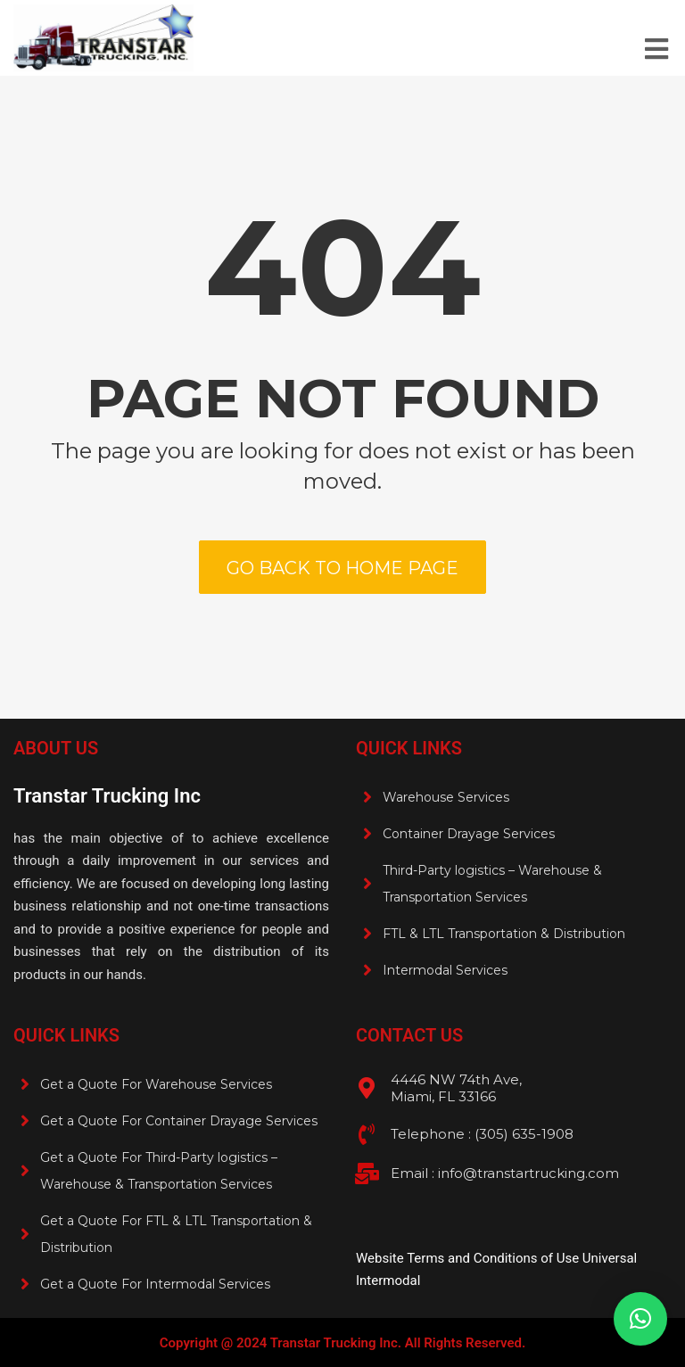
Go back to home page (342, 568)
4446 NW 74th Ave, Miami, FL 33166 (456, 1088)
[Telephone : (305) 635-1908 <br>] (366, 1134)
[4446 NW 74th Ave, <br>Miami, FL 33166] (366, 1088)
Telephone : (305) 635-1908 (482, 1133)
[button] (640, 1319)
